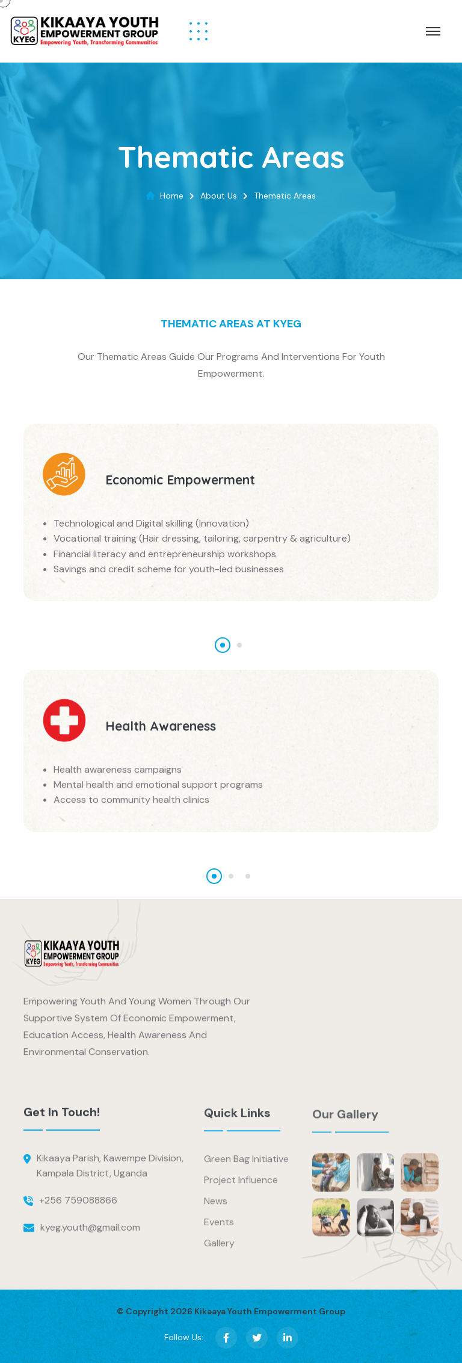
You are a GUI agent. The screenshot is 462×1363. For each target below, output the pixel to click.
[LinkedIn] (287, 1338)
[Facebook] (226, 1338)
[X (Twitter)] (257, 1338)
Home (171, 195)
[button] (222, 645)
